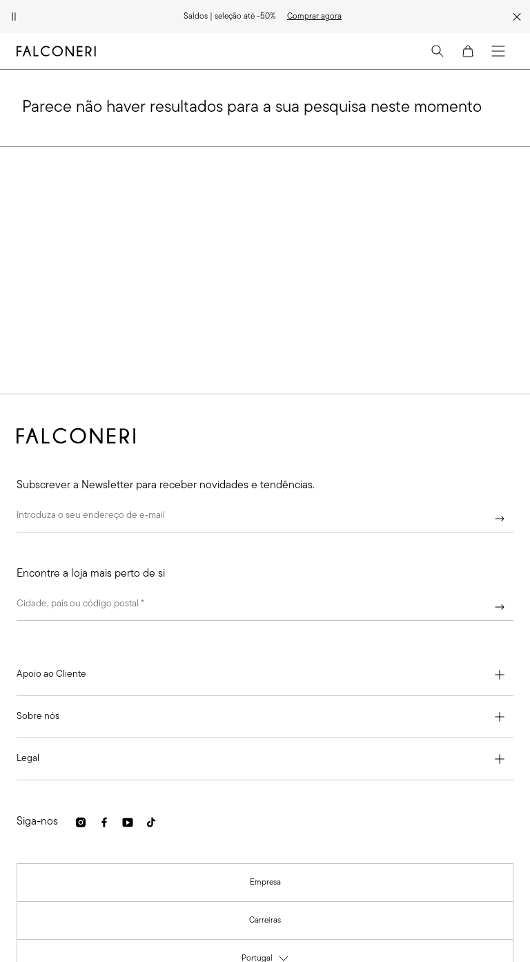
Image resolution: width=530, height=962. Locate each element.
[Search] (437, 51)
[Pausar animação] (14, 16)
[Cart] (468, 51)
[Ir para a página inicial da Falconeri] (56, 51)
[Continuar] (499, 518)
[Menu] (498, 51)
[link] (314, 16)
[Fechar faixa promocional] (516, 16)
